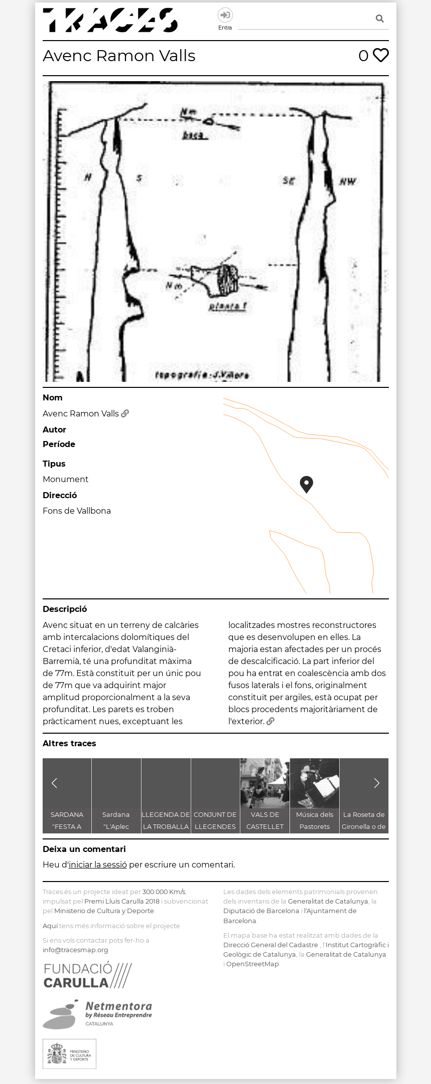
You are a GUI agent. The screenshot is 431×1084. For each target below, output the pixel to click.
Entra (225, 15)
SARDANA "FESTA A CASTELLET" (67, 826)
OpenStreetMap (252, 964)
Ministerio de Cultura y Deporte (104, 911)
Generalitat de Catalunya (328, 901)
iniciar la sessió (98, 865)
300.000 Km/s (163, 892)
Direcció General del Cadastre (270, 945)
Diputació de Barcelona (261, 911)
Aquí (50, 926)
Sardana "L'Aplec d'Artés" (116, 826)
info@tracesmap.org (75, 950)
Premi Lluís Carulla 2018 (122, 901)
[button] (54, 783)
